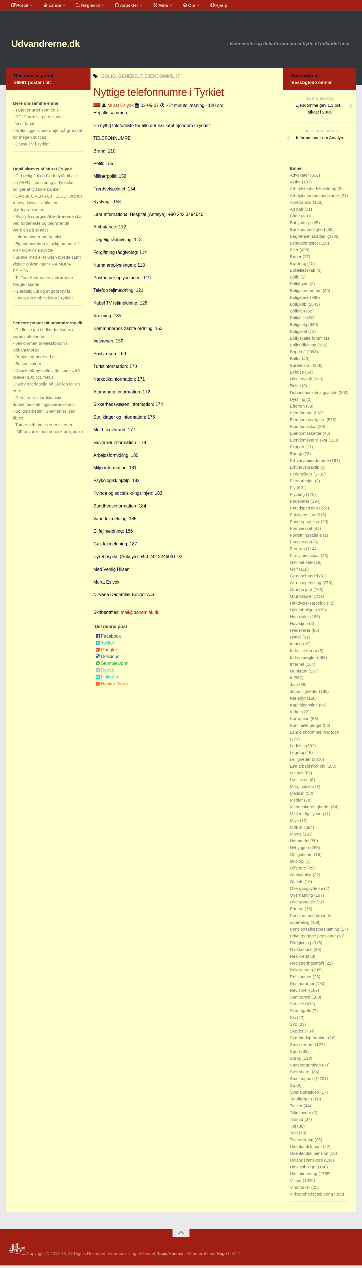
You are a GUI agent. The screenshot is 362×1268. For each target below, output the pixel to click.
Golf (294, 571)
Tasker (296, 1108)
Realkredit (300, 958)
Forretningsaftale (306, 537)
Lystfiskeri (300, 782)
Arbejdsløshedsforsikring (313, 191)
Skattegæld (301, 1013)
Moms (296, 836)
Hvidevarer (301, 632)
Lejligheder (301, 761)
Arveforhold (301, 204)
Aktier (296, 184)
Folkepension (303, 517)
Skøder (297, 1033)
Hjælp (205, 7)
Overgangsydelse (307, 890)
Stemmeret (301, 1074)
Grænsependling (306, 585)
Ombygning (301, 877)
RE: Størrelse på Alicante (39, 119)
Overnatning (302, 897)
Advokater (300, 177)
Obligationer (302, 856)
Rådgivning (301, 945)
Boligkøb (299, 306)
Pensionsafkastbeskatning (315, 931)
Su (293, 1087)
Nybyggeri (300, 850)
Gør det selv (302, 564)
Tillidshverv (301, 1115)
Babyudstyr (301, 225)
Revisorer (299, 992)
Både (295, 218)
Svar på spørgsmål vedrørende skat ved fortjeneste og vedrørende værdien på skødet (48, 226)
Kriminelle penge (306, 727)
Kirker (296, 714)
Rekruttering (302, 972)
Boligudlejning (304, 347)
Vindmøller (300, 1189)
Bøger (296, 259)
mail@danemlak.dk (140, 614)
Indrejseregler (303, 659)
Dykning (298, 401)
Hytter (296, 639)
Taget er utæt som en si (37, 112)
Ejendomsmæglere (308, 422)
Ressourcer (301, 979)
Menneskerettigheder (310, 809)
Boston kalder (28, 366)
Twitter (105, 645)
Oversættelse (303, 904)
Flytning (298, 496)
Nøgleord (82, 7)
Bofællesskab (303, 272)
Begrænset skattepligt (311, 238)
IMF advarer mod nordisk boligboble (49, 434)
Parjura (297, 911)
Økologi (297, 863)
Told (294, 1135)
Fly (293, 490)
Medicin (298, 795)
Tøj (293, 1128)
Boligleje (298, 320)
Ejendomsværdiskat (309, 442)
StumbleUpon (112, 665)
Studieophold (303, 1081)
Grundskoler (302, 598)
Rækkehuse (302, 952)
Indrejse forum (304, 653)
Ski (293, 1020)
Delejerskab (301, 381)
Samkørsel (300, 999)
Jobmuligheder (304, 693)
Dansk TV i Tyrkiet (32, 146)
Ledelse (298, 748)
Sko (294, 1026)
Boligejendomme (306, 293)
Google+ (107, 652)
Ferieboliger (301, 476)
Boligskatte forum (307, 340)
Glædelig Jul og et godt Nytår (42, 293)
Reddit (105, 672)
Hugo (222, 1256)
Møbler (297, 829)
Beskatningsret (304, 245)
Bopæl (296, 354)
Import (296, 646)
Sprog (296, 1060)
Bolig (295, 279)
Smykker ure (302, 1047)
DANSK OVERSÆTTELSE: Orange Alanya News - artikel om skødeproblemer (48, 205)
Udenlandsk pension (309, 1155)
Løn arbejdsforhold (308, 768)
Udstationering (304, 1176)
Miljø (295, 823)
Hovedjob (299, 626)
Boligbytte (300, 286)
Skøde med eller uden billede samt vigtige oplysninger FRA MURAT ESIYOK (47, 266)
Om (178, 7)
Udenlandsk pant (306, 1149)
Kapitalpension (304, 707)
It (292, 680)
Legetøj (297, 755)
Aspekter (119, 7)
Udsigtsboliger (304, 1169)
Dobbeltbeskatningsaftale (314, 395)
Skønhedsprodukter (309, 1040)
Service (297, 1006)
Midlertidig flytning (307, 816)
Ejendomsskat (304, 429)
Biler (294, 252)
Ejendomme (302, 415)
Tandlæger (300, 1101)
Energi (296, 456)
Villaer (296, 1183)
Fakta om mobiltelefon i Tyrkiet (44, 300)
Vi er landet (26, 126)
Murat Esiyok (120, 108)
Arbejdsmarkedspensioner (315, 198)
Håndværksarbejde (308, 605)
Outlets (297, 884)
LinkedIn (107, 679)
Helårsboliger (303, 612)
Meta (152, 7)
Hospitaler (300, 619)
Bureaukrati (301, 367)
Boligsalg (299, 327)
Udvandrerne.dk (55, 45)
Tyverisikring (302, 1142)
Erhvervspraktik (305, 469)
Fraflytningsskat (305, 558)
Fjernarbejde (302, 483)
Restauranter (303, 986)
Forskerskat (301, 544)
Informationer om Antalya (39, 239)
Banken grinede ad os (36, 359)
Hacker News (112, 686)
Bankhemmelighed (308, 232)
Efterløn (298, 408)
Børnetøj (298, 266)
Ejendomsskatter (306, 435)
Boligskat (299, 333)
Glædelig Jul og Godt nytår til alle (46, 178)
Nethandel (300, 843)
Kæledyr (298, 700)
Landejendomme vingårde (314, 734)
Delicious (107, 659)
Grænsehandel (304, 578)
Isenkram (299, 673)
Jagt (294, 687)
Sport (295, 1053)
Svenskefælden (305, 1094)
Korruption (300, 721)
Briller (296, 361)
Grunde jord (301, 592)
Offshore (298, 870)
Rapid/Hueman (170, 1256)
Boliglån (298, 313)
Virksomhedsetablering (312, 1196)
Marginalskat (302, 789)
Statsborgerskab (306, 1067)
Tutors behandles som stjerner (43, 427)
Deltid (296, 388)
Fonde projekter (305, 524)
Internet (297, 666)
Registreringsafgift (307, 965)
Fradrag (298, 551)
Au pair (297, 211)
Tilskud (297, 1121)
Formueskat (301, 530)
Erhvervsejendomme (310, 462)
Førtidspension (304, 510)
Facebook (108, 638)
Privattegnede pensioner (313, 938)
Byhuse (297, 374)
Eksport (297, 449)
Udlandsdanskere (307, 1162)
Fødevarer (300, 503)
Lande (49, 7)
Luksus (297, 775)
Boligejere (300, 299)
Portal (19, 7)
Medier (297, 802)
